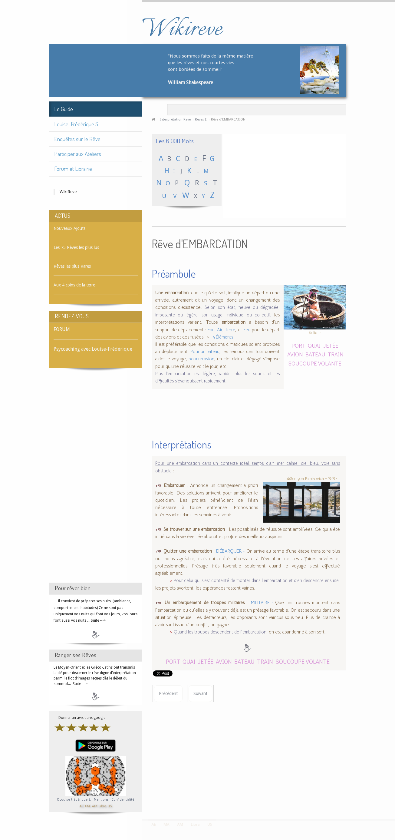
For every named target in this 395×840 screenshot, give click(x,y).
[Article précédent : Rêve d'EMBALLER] (168, 693)
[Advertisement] (96, 481)
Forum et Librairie (73, 168)
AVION (295, 354)
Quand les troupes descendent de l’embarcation (220, 632)
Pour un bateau (204, 351)
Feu (246, 329)
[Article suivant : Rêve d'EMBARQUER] (200, 693)
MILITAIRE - (263, 602)
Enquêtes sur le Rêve (77, 138)
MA (88, 805)
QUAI (314, 345)
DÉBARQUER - (230, 551)
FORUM (62, 329)
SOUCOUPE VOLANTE (314, 363)
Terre (230, 329)
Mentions (102, 800)
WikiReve (68, 191)
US (109, 805)
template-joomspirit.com (393, 796)
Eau (211, 329)
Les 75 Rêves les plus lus (76, 247)
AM (94, 805)
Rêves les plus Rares (72, 266)
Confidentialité (122, 800)
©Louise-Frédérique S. (74, 800)
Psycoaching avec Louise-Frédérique (93, 349)
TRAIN (336, 354)
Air (219, 329)
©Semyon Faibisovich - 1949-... (313, 478)
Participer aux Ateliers (77, 153)
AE (81, 805)
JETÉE (330, 345)
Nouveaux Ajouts (69, 228)
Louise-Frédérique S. (76, 124)
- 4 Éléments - (222, 337)
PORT (298, 345)
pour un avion (201, 359)
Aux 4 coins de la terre (74, 285)
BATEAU (315, 354)
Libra (102, 805)
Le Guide (63, 108)
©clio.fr (314, 332)
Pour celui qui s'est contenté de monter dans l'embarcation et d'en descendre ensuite (256, 580)
